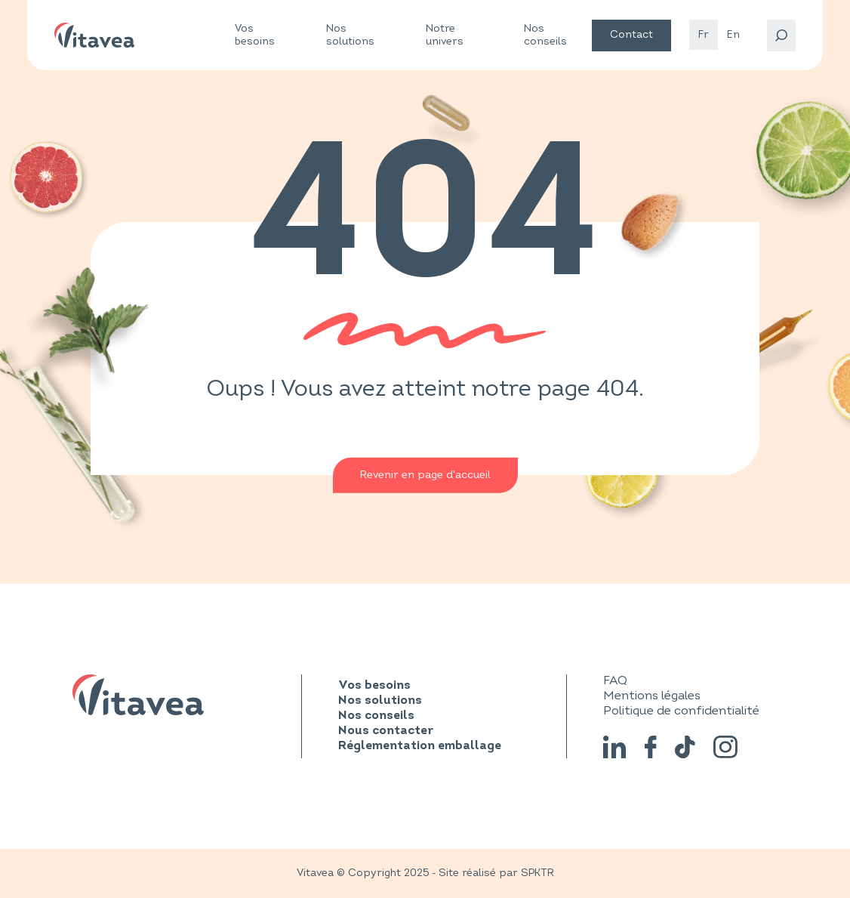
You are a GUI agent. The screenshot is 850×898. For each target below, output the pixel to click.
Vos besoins (255, 35)
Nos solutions (350, 35)
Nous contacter (385, 731)
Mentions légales (652, 695)
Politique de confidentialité (681, 710)
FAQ (615, 680)
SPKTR (537, 872)
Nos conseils (545, 35)
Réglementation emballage (419, 746)
